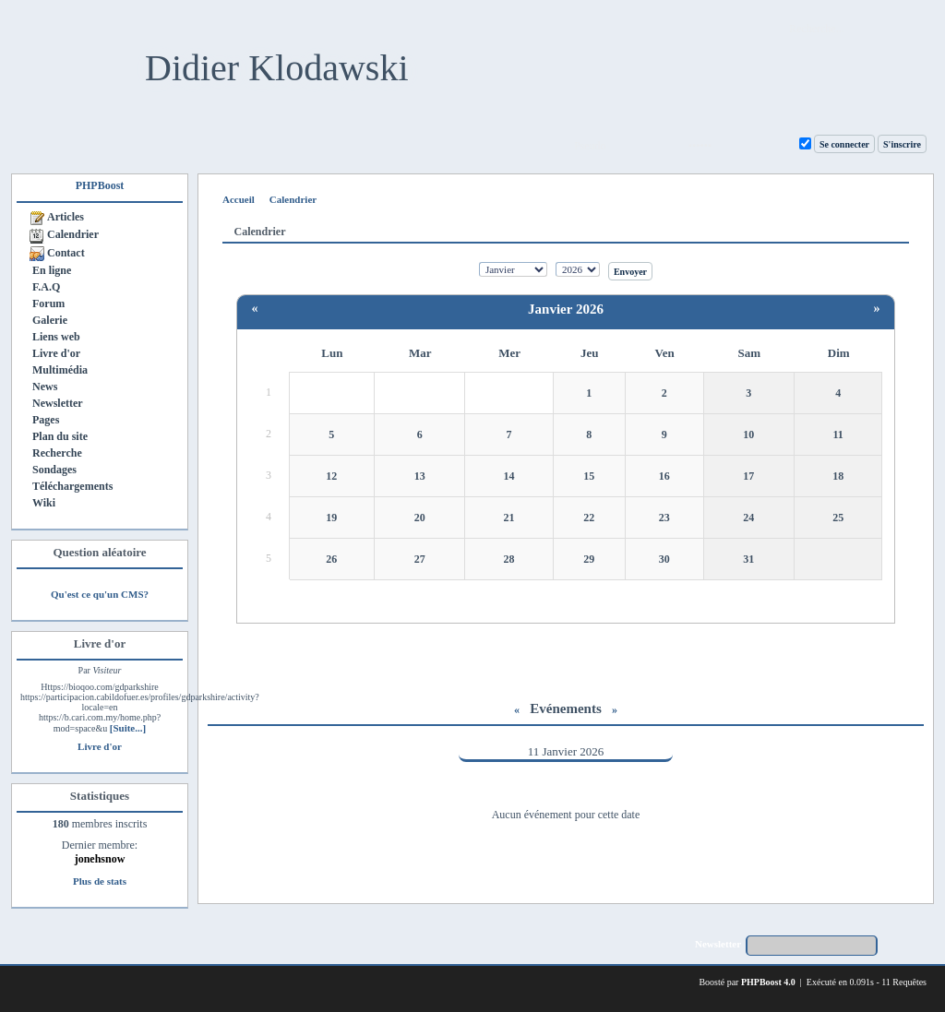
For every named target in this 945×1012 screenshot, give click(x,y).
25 (837, 517)
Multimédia (60, 369)
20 (419, 517)
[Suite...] (128, 727)
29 (588, 559)
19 (331, 517)
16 (664, 476)
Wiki (43, 502)
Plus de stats (99, 881)
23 (664, 517)
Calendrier (73, 234)
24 (748, 517)
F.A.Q (46, 286)
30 (664, 559)
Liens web (56, 336)
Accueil (238, 199)
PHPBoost (100, 185)
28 (509, 559)
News (44, 386)
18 (837, 476)
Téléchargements (72, 486)
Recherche (57, 452)
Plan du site (60, 436)
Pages (45, 419)
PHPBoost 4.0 (768, 982)
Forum (48, 303)
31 (748, 559)
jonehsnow (100, 858)
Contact (66, 252)
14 (509, 476)
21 (509, 517)
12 (331, 476)
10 (748, 434)
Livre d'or (56, 353)
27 (419, 559)
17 (748, 476)
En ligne (51, 270)
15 (588, 476)
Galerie (49, 320)
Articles (65, 216)
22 (588, 517)
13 (419, 476)
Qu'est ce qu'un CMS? (100, 594)
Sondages (54, 469)
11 (838, 434)
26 (331, 559)
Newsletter (57, 403)
